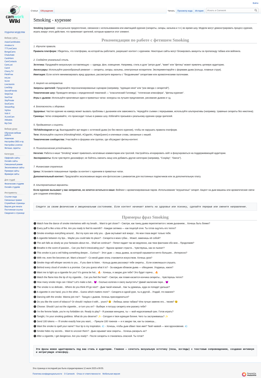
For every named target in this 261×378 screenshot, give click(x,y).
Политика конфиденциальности (47, 374)
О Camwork (69, 374)
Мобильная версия (111, 374)
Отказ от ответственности (88, 374)
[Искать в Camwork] (232, 10)
